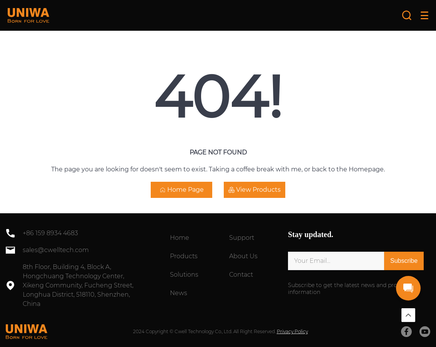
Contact (241, 274)
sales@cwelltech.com (56, 250)
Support (241, 237)
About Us (243, 256)
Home (179, 237)
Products (184, 256)
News (178, 293)
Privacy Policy (292, 331)
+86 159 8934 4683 (50, 233)
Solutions (184, 274)
